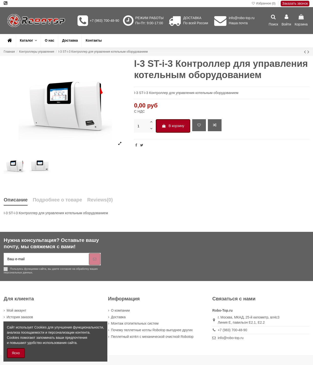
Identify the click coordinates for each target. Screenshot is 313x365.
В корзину (173, 126)
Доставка (118, 317)
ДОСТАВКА (192, 18)
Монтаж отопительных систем (135, 323)
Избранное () (264, 3)
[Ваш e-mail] (46, 259)
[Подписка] (95, 259)
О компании (120, 310)
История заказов (20, 317)
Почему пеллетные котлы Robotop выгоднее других (152, 330)
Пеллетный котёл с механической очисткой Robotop (152, 337)
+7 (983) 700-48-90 (104, 21)
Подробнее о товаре (57, 199)
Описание (16, 199)
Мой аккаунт (16, 310)
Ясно (16, 353)
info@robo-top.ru (242, 18)
